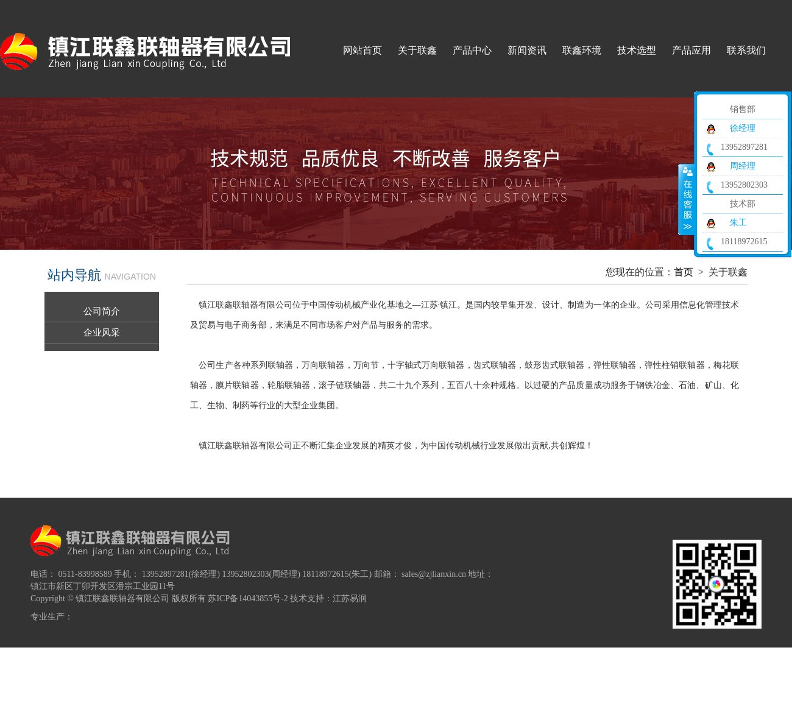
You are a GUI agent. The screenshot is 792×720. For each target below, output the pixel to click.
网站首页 (362, 50)
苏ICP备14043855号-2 (248, 598)
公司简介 (101, 311)
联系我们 (746, 50)
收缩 (686, 199)
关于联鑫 (417, 50)
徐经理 (742, 128)
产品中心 (472, 50)
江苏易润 (350, 598)
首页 (683, 272)
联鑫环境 (581, 50)
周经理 (742, 166)
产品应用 (691, 50)
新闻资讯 (526, 50)
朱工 (738, 222)
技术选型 (636, 50)
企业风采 (101, 332)
